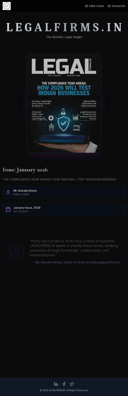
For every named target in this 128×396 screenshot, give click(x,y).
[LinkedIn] (56, 384)
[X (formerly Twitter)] (72, 384)
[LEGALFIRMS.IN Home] (7, 6)
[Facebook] (64, 384)
